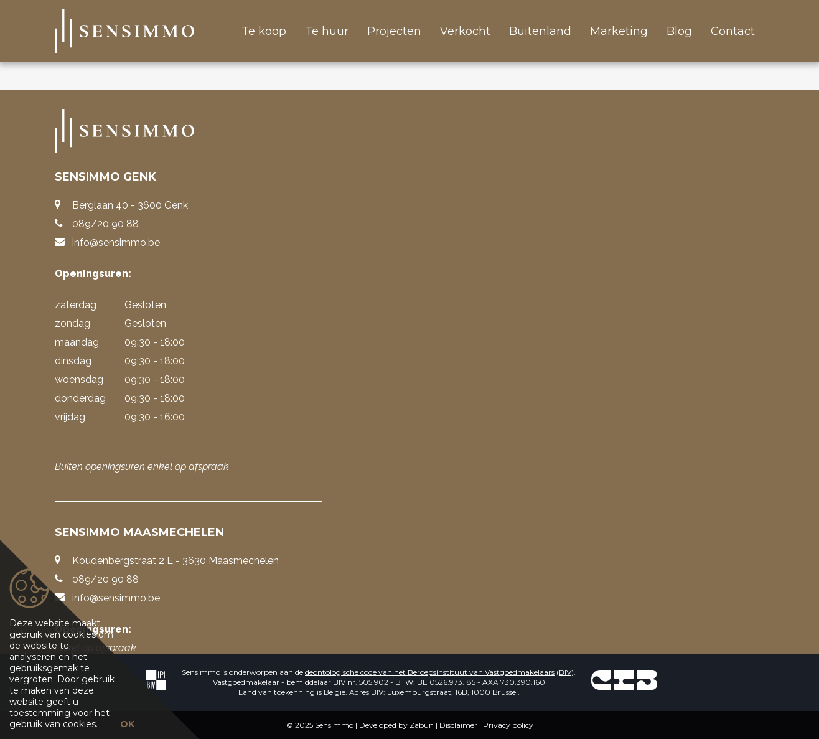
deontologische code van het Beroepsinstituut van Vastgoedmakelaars (430, 672)
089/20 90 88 (105, 224)
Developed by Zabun (396, 725)
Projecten (394, 31)
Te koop (263, 31)
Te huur (327, 31)
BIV (565, 672)
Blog (679, 31)
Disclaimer (458, 725)
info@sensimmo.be (116, 242)
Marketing (619, 31)
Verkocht (465, 31)
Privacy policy (508, 725)
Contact (733, 31)
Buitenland (540, 31)
